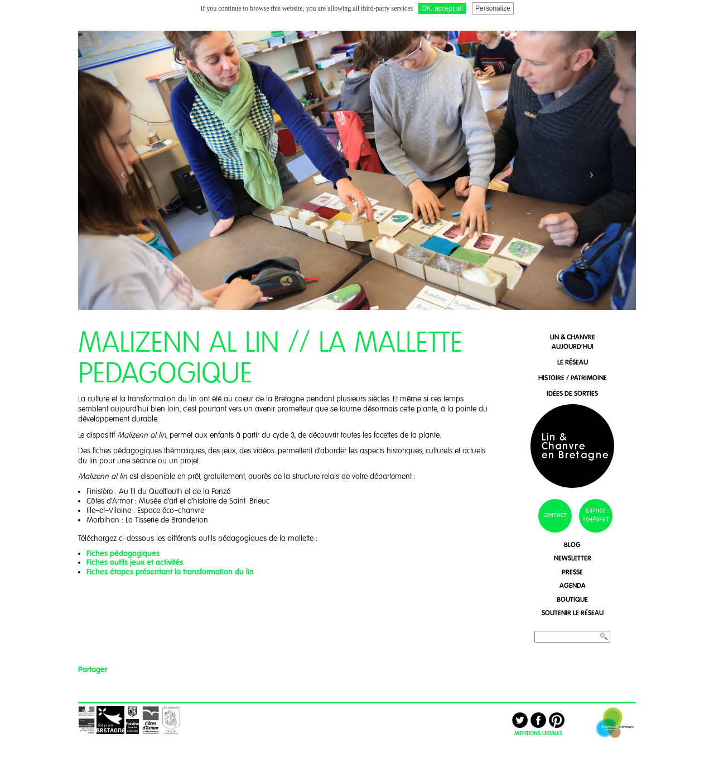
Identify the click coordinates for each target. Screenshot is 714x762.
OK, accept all (442, 8)
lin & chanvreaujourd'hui (572, 342)
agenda (572, 585)
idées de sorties (572, 393)
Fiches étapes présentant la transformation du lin (171, 571)
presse (572, 572)
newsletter (572, 558)
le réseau (572, 362)
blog (572, 544)
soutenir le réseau (573, 612)
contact (555, 515)
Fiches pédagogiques (123, 553)
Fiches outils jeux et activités (134, 562)
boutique (572, 599)
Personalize (492, 8)
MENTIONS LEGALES (538, 733)
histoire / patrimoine (572, 377)
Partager (92, 669)
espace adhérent (595, 515)
